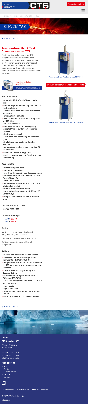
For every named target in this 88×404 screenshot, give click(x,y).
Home (5, 16)
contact (7, 377)
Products (13, 16)
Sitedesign (6, 400)
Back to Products (11, 38)
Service (7, 374)
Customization (10, 371)
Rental (6, 369)
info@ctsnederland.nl (11, 358)
